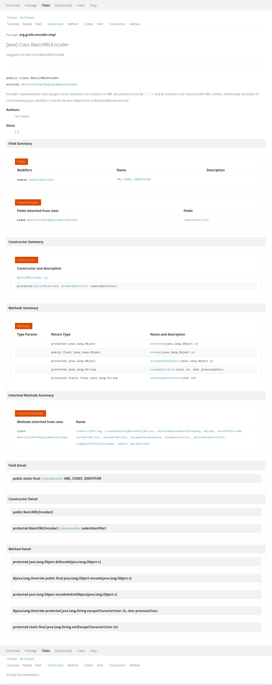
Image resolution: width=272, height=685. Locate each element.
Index (81, 5)
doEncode (157, 344)
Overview (13, 5)
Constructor (55, 24)
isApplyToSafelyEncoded (94, 443)
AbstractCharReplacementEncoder (49, 85)
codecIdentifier (196, 220)
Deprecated (63, 5)
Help (93, 5)
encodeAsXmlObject (164, 361)
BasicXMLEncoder (30, 277)
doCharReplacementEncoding (179, 431)
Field (38, 24)
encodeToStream (229, 431)
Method (73, 24)
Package (31, 5)
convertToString (88, 431)
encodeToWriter (88, 437)
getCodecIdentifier (209, 437)
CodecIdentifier (41, 179)
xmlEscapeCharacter (165, 378)
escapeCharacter (163, 369)
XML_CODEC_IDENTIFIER (134, 179)
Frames (12, 17)
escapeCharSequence (146, 437)
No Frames (27, 17)
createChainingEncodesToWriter (129, 431)
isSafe (122, 443)
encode (155, 352)
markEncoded (140, 443)
